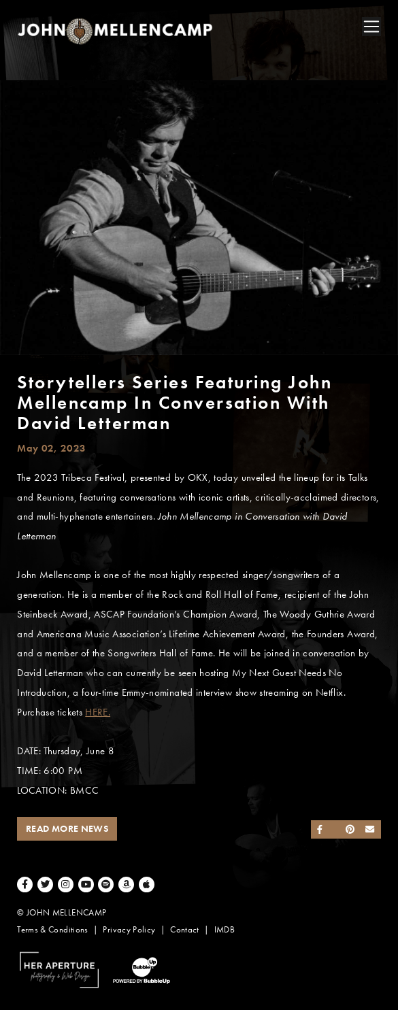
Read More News (67, 829)
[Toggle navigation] (371, 26)
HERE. (97, 712)
